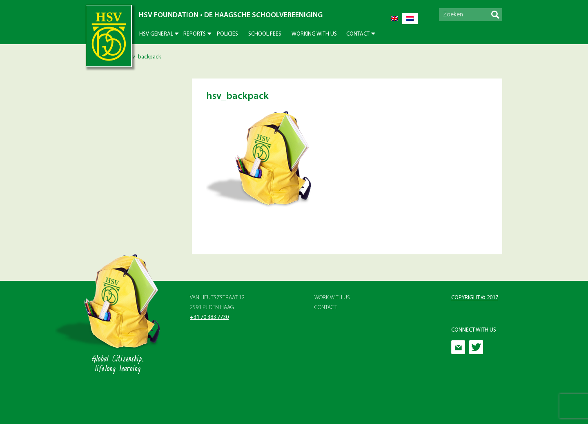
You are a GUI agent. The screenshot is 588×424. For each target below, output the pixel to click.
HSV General (156, 34)
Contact (358, 34)
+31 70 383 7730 (209, 317)
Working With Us (314, 34)
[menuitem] (394, 18)
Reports (194, 34)
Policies (227, 34)
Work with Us (332, 298)
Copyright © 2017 (474, 298)
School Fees (264, 34)
